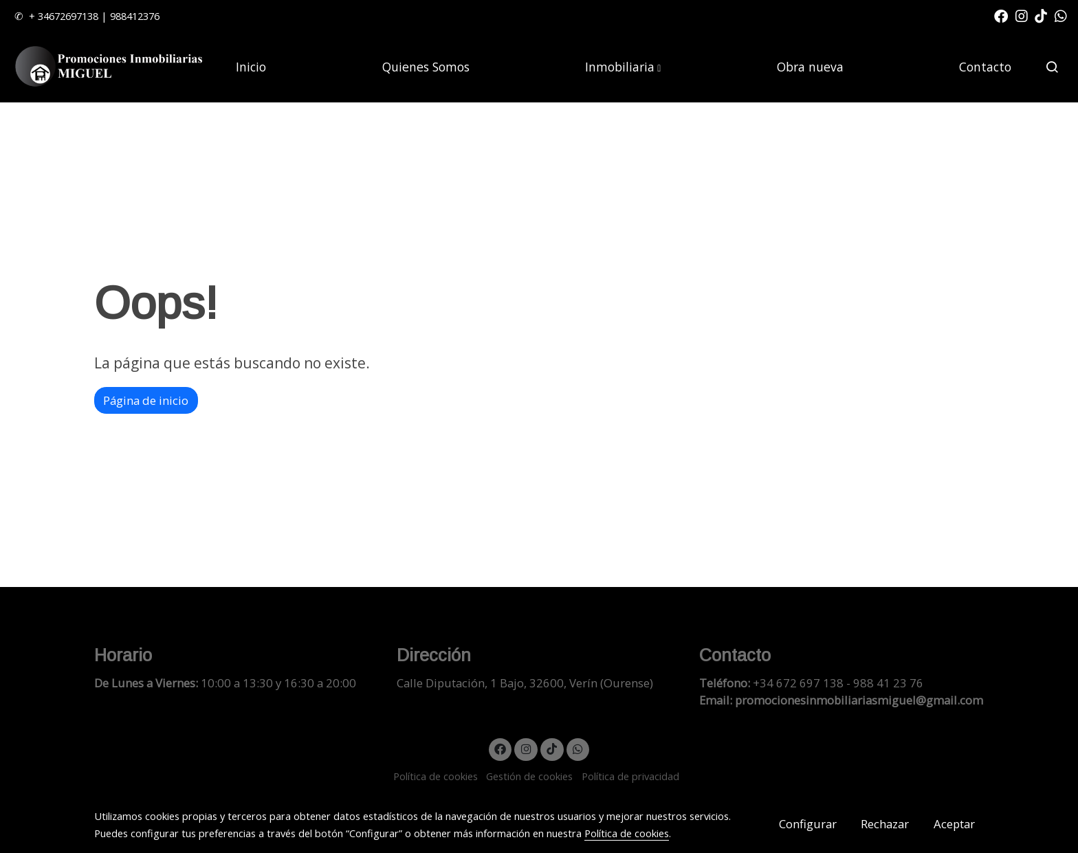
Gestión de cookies (529, 776)
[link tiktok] (1041, 15)
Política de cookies (435, 776)
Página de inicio (145, 400)
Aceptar (954, 824)
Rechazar (885, 824)
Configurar (808, 824)
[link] (110, 67)
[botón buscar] (1051, 67)
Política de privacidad (630, 776)
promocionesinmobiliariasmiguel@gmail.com (859, 700)
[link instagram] (1021, 15)
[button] (622, 67)
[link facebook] (1001, 15)
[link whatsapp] (1061, 15)
